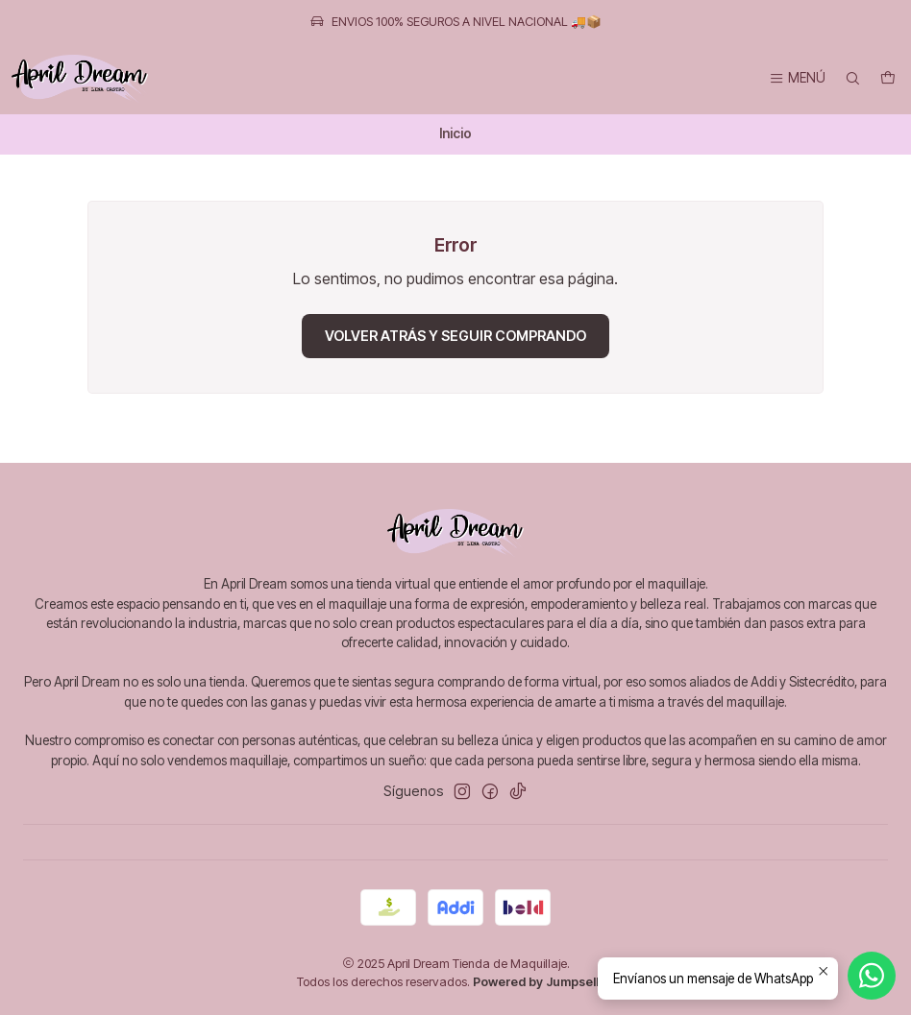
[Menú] (797, 78)
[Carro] (887, 78)
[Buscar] (852, 78)
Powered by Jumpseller (542, 982)
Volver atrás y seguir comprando (455, 335)
